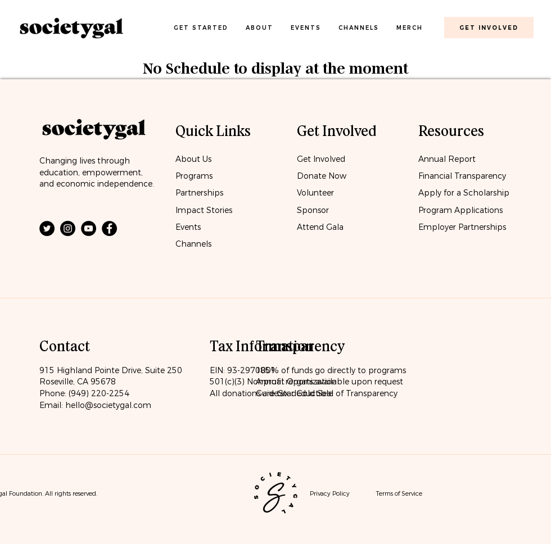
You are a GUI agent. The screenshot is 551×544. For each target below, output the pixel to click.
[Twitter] (47, 228)
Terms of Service (399, 493)
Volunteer (315, 193)
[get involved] (489, 27)
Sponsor (313, 210)
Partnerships (199, 193)
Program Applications (460, 210)
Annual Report (447, 159)
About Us (193, 159)
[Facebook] (109, 228)
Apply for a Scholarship (463, 193)
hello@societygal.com (108, 405)
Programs (194, 176)
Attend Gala (320, 227)
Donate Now (323, 176)
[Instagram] (67, 228)
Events (188, 227)
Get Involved (321, 159)
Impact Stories (203, 210)
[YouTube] (88, 228)
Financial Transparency (462, 176)
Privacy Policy (330, 493)
